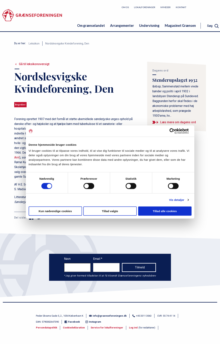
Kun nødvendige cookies (55, 211)
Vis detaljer (176, 199)
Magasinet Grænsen (180, 25)
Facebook (72, 321)
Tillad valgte (110, 211)
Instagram (93, 321)
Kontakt (181, 7)
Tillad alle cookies (165, 211)
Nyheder (165, 7)
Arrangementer (122, 25)
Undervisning (149, 25)
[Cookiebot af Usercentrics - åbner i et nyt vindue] (175, 131)
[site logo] (32, 18)
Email (97, 259)
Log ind (133, 327)
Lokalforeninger (144, 7)
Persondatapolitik (46, 327)
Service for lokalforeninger (107, 327)
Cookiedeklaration (74, 327)
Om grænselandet (91, 25)
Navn (67, 259)
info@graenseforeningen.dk (108, 315)
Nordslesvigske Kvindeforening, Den (67, 43)
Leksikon (34, 43)
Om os (125, 7)
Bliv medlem (206, 7)
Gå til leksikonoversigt (34, 64)
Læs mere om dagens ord (178, 122)
